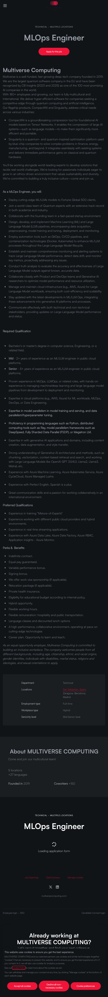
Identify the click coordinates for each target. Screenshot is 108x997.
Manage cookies (75, 877)
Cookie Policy (18, 967)
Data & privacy (53, 877)
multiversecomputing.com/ (54, 895)
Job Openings (31, 877)
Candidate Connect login (93, 912)
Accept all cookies (22, 986)
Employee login (10, 912)
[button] (54, 51)
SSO (22, 912)
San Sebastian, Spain (74, 689)
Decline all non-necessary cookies (54, 986)
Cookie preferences (85, 986)
